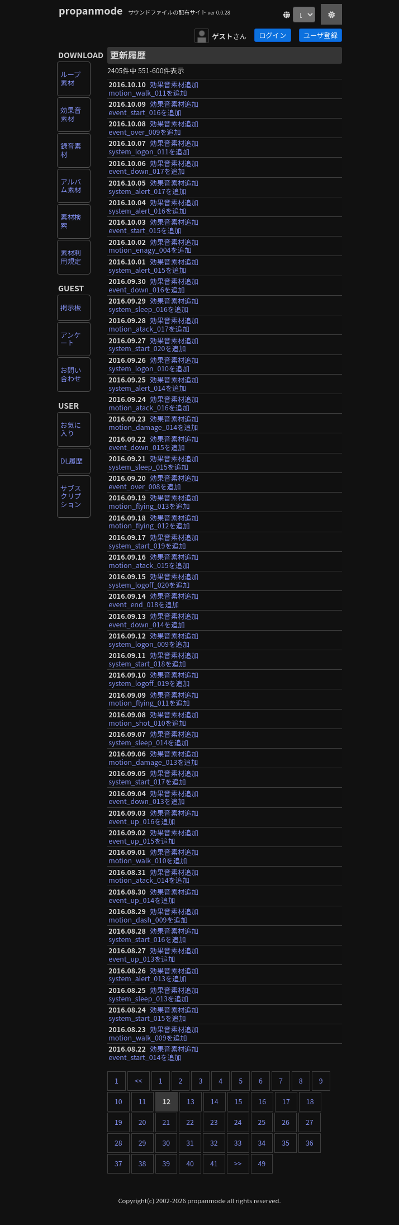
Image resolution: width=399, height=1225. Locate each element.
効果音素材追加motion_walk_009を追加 (153, 1033)
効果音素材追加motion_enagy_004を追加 (153, 246)
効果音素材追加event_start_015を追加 (153, 226)
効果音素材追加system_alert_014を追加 (153, 384)
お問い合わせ (70, 374)
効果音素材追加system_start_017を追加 (153, 777)
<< (138, 1081)
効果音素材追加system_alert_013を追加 (153, 975)
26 (285, 1122)
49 (262, 1163)
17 (286, 1101)
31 (190, 1143)
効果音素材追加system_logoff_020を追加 (153, 580)
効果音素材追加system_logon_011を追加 (153, 147)
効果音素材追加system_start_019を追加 (153, 541)
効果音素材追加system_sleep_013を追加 (153, 994)
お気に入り (70, 429)
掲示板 (70, 307)
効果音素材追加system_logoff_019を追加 (153, 679)
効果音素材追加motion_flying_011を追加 (153, 699)
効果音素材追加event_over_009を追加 (153, 128)
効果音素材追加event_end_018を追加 (153, 600)
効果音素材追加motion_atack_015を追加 (153, 561)
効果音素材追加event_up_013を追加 (153, 954)
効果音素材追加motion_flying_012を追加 (153, 522)
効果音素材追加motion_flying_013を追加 (153, 502)
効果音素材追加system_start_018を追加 (153, 659)
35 (285, 1143)
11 (142, 1101)
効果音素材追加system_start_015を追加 (153, 1014)
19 (118, 1122)
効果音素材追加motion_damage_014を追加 (153, 423)
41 (214, 1163)
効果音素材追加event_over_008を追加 (153, 482)
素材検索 (70, 221)
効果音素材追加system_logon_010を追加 (153, 364)
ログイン (272, 35)
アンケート (70, 339)
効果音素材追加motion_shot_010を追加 (153, 719)
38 (142, 1163)
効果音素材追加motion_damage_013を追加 (153, 758)
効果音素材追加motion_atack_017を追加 (153, 324)
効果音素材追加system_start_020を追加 (153, 344)
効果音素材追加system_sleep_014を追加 (153, 738)
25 (262, 1122)
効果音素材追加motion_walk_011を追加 (153, 88)
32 (214, 1143)
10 (118, 1101)
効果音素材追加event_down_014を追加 (153, 620)
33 (238, 1143)
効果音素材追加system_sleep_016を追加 (153, 305)
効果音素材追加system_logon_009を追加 (153, 640)
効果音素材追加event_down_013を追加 (153, 797)
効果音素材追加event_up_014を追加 (153, 896)
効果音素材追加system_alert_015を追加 (153, 266)
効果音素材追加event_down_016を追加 (153, 285)
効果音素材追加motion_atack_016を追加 (153, 403)
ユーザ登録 (320, 35)
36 (310, 1143)
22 (190, 1122)
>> (238, 1163)
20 (142, 1122)
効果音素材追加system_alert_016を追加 (153, 206)
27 (310, 1122)
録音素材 (70, 150)
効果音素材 (70, 114)
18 (310, 1101)
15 (239, 1101)
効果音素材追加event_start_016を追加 (153, 108)
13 (190, 1101)
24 (238, 1122)
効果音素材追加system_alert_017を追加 (153, 187)
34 (262, 1143)
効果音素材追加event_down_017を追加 (153, 167)
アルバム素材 (70, 186)
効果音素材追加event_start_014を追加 (153, 1053)
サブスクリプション (70, 496)
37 (118, 1163)
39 (166, 1163)
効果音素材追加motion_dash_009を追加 (153, 915)
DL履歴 (71, 461)
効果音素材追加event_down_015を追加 (153, 443)
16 (262, 1101)
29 (142, 1143)
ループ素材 (70, 78)
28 (118, 1143)
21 (166, 1122)
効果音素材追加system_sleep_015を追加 (153, 462)
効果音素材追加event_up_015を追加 (153, 836)
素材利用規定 (70, 257)
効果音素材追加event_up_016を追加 (153, 817)
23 (214, 1122)
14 (214, 1101)
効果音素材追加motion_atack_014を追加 (153, 876)
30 (166, 1143)
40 (190, 1163)
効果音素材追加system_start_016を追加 (153, 935)
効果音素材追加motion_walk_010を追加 (153, 856)
